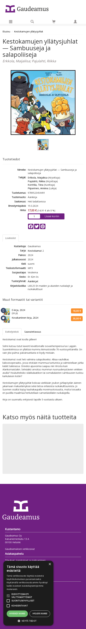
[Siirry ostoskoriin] (54, 21)
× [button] (49, 564)
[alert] (28, 593)
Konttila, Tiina (35, 184)
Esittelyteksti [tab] (12, 331)
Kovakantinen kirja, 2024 (25, 317)
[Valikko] (11, 21)
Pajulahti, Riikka (36, 181)
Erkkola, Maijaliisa (37, 177)
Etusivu (6, 31)
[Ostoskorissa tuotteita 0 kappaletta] (54, 22)
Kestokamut (35, 250)
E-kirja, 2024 (18, 310)
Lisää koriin (52, 216)
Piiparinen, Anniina (38, 188)
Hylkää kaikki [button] (40, 613)
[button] (28, 620)
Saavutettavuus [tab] (32, 331)
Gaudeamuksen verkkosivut (20, 549)
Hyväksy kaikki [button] (17, 613)
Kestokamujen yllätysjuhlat (28, 31)
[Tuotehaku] (32, 21)
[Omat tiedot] (75, 21)
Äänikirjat (33, 281)
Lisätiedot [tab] (10, 238)
